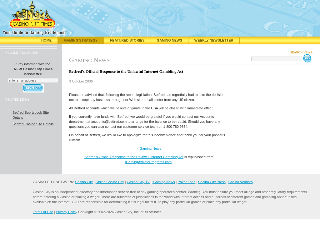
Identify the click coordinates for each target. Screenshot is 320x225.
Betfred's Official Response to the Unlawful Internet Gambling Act (133, 157)
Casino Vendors (240, 182)
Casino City (83, 182)
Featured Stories (127, 40)
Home (46, 40)
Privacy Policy (66, 212)
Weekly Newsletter (213, 40)
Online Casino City (110, 182)
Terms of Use (43, 212)
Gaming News (169, 40)
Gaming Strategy (81, 40)
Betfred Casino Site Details (32, 124)
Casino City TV (138, 182)
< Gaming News (149, 148)
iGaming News (163, 182)
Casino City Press (211, 182)
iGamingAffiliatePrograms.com (148, 162)
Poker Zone (186, 182)
